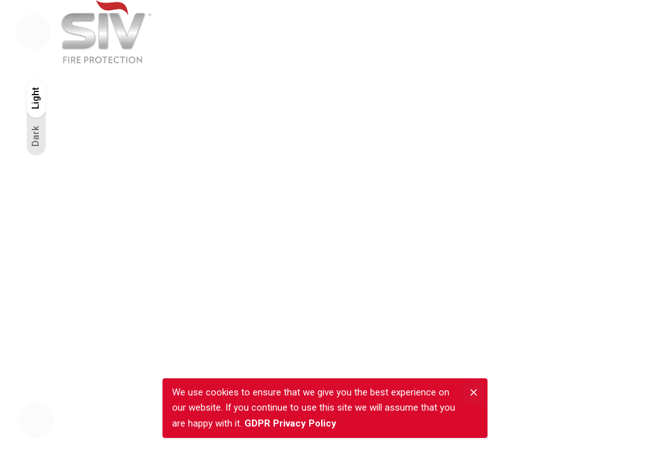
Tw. (594, 199)
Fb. (594, 231)
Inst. (594, 164)
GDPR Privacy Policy (290, 423)
